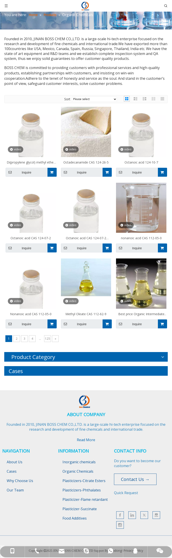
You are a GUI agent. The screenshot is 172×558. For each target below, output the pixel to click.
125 (47, 338)
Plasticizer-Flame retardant (85, 499)
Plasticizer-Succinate (79, 508)
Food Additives (74, 518)
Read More (86, 439)
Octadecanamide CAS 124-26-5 (86, 162)
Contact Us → (135, 479)
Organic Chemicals (77, 471)
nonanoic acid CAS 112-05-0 (141, 238)
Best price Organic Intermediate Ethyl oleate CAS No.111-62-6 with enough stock (141, 314)
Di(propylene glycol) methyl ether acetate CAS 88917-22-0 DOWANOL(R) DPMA (31, 163)
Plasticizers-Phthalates (81, 490)
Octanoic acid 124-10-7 (141, 162)
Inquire (18, 172)
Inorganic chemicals (79, 461)
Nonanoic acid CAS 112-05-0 (31, 314)
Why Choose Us (20, 480)
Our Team (15, 490)
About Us (14, 461)
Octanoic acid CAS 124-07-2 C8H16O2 (86, 238)
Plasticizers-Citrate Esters (83, 480)
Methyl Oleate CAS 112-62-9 (85, 314)
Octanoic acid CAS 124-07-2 (31, 238)
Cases (12, 471)
